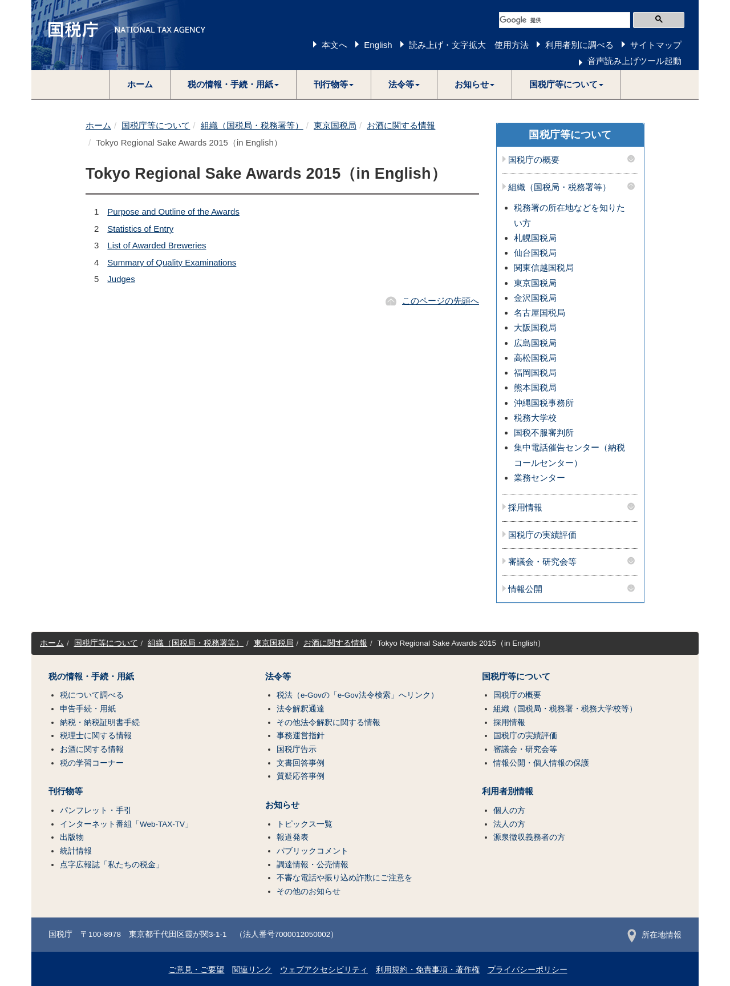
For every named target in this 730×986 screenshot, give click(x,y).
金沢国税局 (535, 298)
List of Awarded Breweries (156, 245)
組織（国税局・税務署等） (252, 125)
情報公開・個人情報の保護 (541, 763)
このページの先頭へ (440, 300)
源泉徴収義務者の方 (529, 837)
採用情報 (525, 507)
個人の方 (509, 810)
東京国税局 (335, 125)
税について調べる (92, 695)
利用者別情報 (507, 791)
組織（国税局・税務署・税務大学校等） (565, 709)
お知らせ (282, 805)
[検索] (565, 20)
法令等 (278, 676)
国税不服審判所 (544, 432)
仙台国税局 (535, 252)
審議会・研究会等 (542, 561)
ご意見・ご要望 (196, 969)
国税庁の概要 (533, 159)
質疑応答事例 (301, 776)
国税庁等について (155, 125)
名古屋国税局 (539, 312)
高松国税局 (535, 358)
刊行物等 (65, 791)
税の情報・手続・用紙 (91, 676)
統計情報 (76, 851)
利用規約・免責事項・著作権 (428, 969)
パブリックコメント (312, 851)
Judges (121, 279)
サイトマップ (656, 45)
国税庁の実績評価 (542, 535)
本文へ (334, 45)
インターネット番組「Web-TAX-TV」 (126, 824)
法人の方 (509, 824)
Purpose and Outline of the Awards (173, 211)
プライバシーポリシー (527, 969)
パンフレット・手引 (96, 810)
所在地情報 (654, 935)
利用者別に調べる (579, 45)
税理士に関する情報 (96, 735)
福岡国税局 (535, 372)
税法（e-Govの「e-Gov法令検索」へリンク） (358, 695)
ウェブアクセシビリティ (324, 969)
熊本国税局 (535, 387)
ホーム (140, 84)
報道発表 (293, 837)
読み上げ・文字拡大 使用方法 (469, 45)
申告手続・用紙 (88, 709)
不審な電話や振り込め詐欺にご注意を (344, 878)
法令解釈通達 (301, 709)
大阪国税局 (535, 327)
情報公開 (525, 589)
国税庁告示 (297, 749)
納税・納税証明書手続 (100, 722)
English (378, 45)
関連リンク (252, 969)
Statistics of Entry (140, 229)
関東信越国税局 (544, 267)
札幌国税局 (535, 238)
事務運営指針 (301, 735)
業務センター (539, 477)
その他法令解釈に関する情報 (328, 722)
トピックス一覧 (304, 824)
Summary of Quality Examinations (171, 262)
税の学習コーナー (92, 763)
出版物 (72, 837)
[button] (234, 84)
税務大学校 (535, 417)
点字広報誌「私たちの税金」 (112, 864)
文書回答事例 (301, 763)
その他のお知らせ (308, 891)
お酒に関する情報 (401, 125)
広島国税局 (535, 343)
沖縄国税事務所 (544, 403)
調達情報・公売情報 (312, 864)
